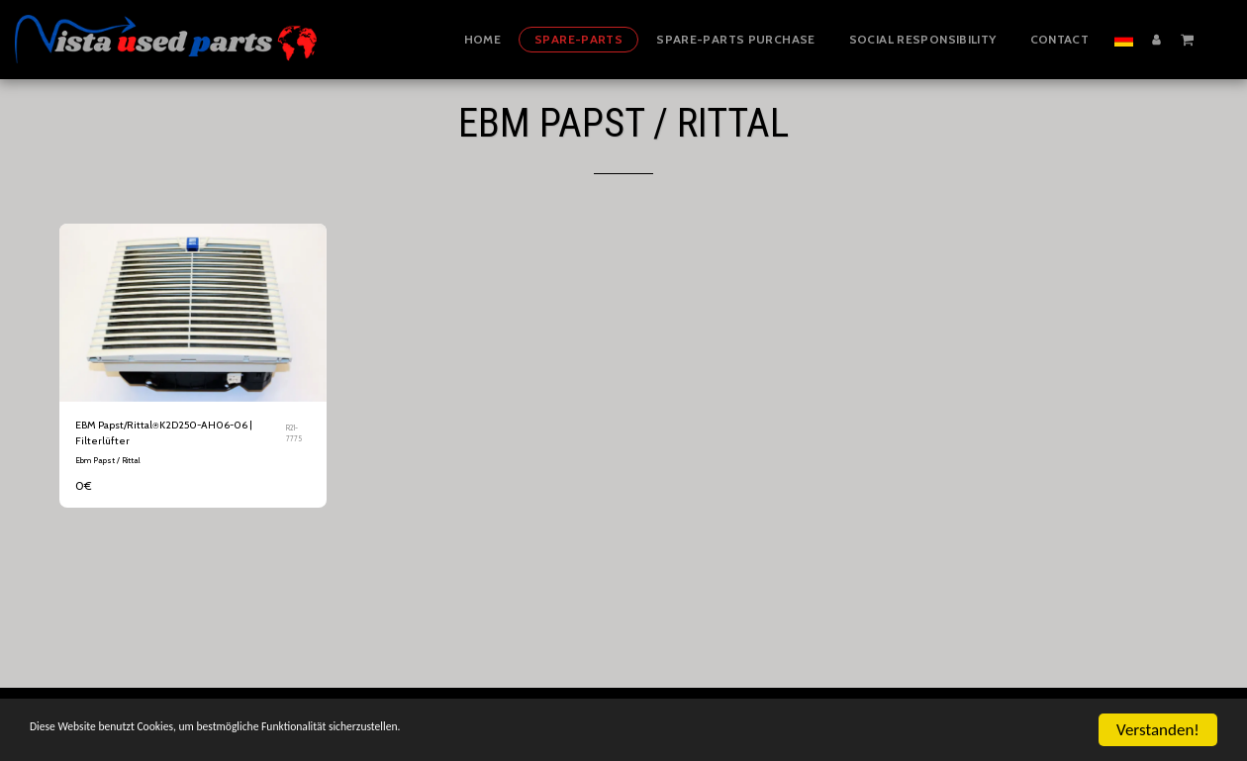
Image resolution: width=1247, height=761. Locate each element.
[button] (1187, 39)
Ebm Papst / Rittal (108, 467)
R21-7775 (296, 437)
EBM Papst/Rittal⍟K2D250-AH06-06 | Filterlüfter (174, 436)
